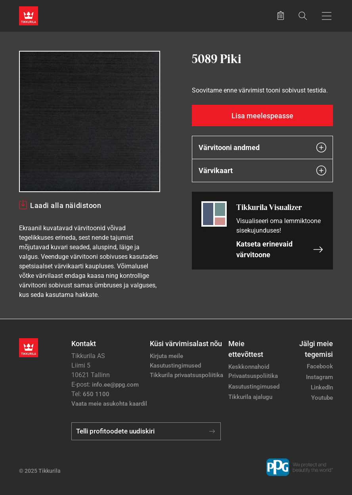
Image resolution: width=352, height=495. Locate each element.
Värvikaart (262, 170)
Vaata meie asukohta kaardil (109, 403)
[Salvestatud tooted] (280, 16)
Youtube (322, 397)
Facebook (320, 366)
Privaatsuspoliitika (253, 375)
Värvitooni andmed (262, 147)
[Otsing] (303, 15)
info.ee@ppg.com (115, 384)
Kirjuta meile (166, 356)
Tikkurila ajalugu (250, 397)
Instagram (319, 377)
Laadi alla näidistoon (65, 205)
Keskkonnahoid (248, 366)
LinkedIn (322, 387)
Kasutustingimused (175, 365)
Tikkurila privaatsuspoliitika (186, 375)
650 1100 (96, 394)
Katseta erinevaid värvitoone (279, 249)
